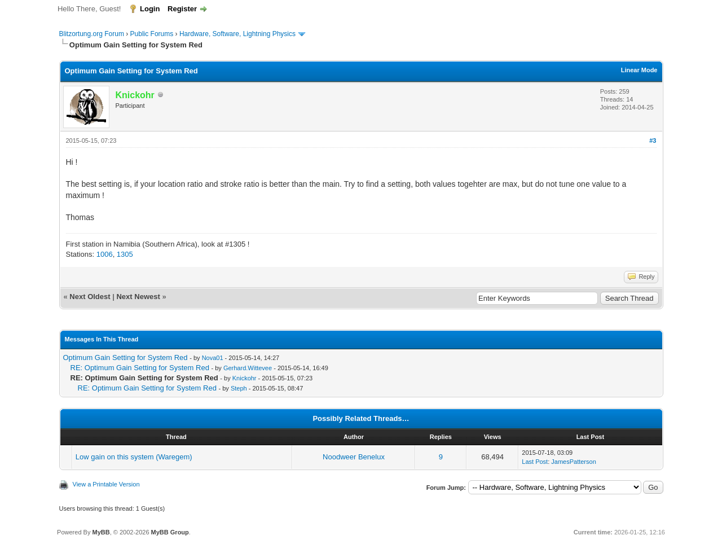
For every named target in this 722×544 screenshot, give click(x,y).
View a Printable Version (106, 484)
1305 (125, 254)
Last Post (535, 461)
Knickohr (244, 378)
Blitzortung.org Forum (91, 34)
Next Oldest (89, 296)
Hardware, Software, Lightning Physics (237, 34)
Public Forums (152, 34)
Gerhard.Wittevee (247, 368)
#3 (652, 140)
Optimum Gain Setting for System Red (125, 357)
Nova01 (212, 357)
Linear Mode (639, 70)
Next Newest (138, 296)
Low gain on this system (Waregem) (134, 457)
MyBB (100, 532)
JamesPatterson (573, 461)
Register (182, 9)
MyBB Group (170, 532)
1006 (104, 254)
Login (150, 9)
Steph (239, 388)
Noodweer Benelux (354, 457)
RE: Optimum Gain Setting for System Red (140, 367)
